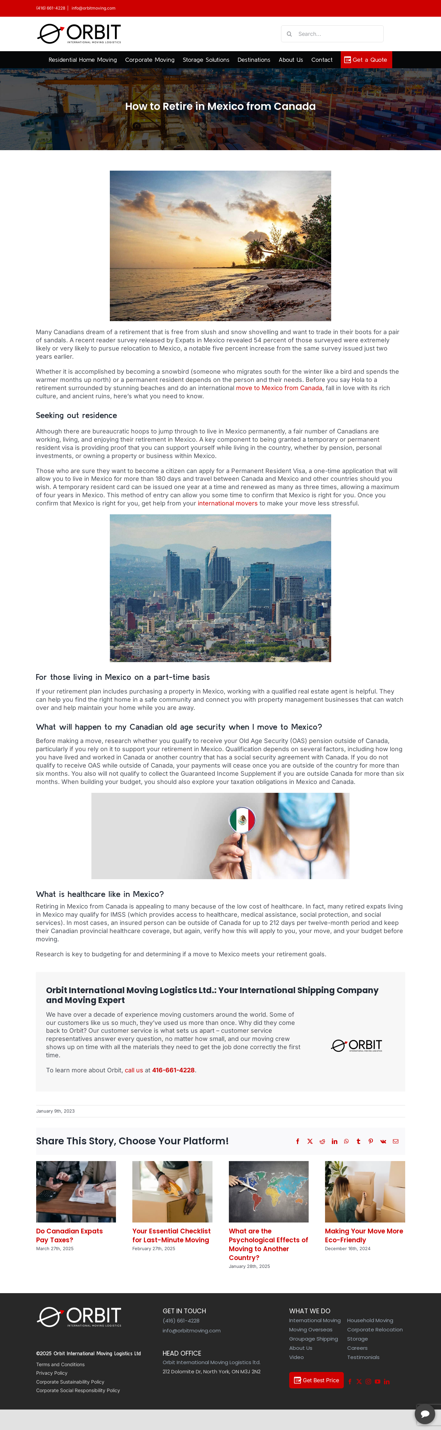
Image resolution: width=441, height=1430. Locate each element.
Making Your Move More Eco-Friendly (364, 1236)
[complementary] (391, 1392)
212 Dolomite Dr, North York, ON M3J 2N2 (212, 1371)
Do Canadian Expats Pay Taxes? (69, 1236)
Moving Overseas (311, 1329)
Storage (357, 1338)
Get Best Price (316, 1380)
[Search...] (332, 33)
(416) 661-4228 (50, 8)
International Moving (315, 1320)
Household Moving (370, 1320)
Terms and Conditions (60, 1364)
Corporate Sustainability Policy (70, 1382)
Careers (357, 1348)
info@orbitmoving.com (93, 8)
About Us (300, 1348)
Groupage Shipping (313, 1338)
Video (296, 1357)
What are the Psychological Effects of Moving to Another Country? (268, 1244)
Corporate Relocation (375, 1329)
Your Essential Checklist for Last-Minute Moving (171, 1236)
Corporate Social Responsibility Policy (78, 1390)
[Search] (289, 33)
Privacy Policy (52, 1373)
